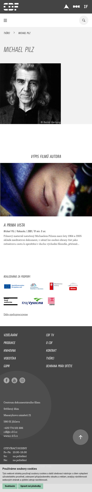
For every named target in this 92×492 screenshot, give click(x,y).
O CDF (49, 342)
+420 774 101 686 (13, 428)
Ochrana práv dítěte (59, 365)
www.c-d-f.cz (11, 435)
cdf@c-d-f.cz (10, 431)
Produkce (9, 342)
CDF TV (50, 334)
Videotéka (10, 357)
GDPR (7, 365)
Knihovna (10, 350)
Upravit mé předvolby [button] (31, 486)
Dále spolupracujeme (16, 314)
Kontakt (51, 350)
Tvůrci (7, 32)
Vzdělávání (10, 334)
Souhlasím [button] (10, 486)
